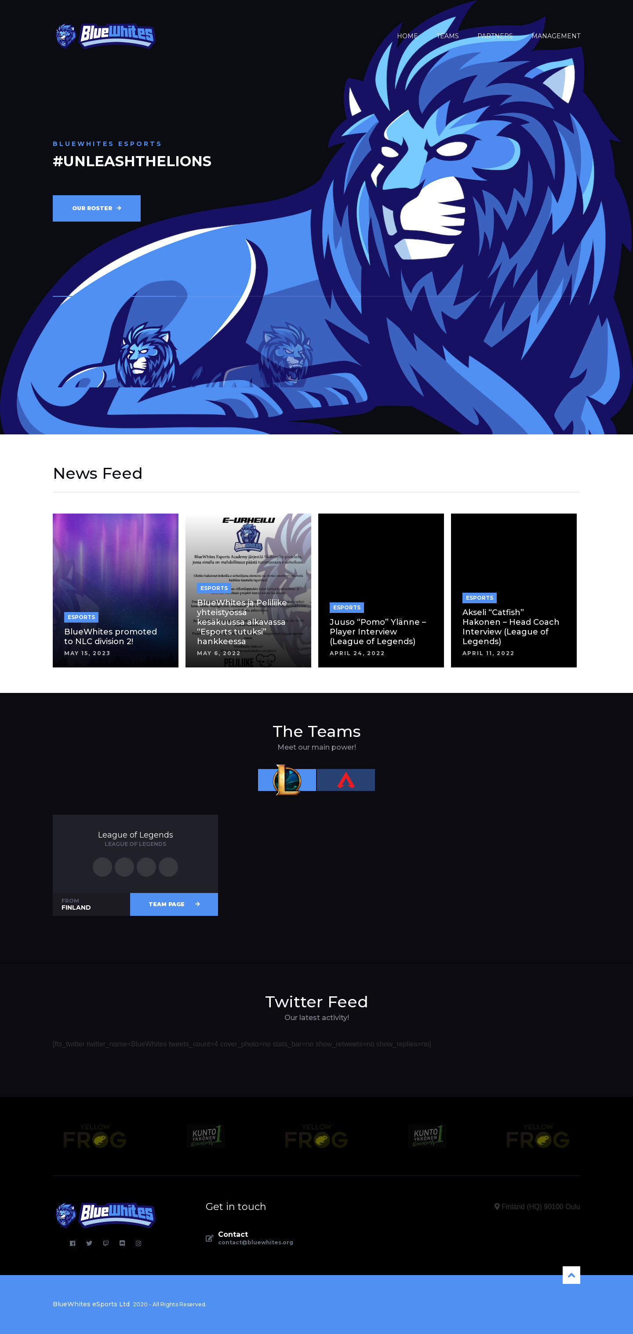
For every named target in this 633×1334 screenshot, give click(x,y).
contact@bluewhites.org (255, 1242)
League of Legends (135, 835)
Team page (174, 904)
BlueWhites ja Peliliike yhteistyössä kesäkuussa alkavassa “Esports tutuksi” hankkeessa (242, 622)
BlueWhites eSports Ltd (91, 1304)
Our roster (96, 208)
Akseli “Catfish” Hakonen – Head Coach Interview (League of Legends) (511, 627)
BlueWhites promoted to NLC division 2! (110, 636)
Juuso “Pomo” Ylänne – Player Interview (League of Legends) (378, 631)
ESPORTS (81, 617)
